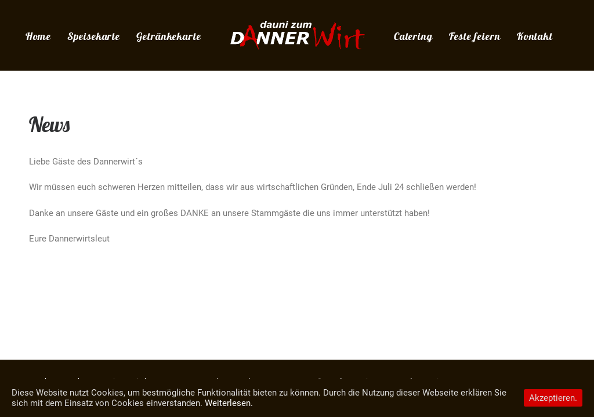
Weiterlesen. (229, 403)
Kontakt (535, 36)
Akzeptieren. (553, 398)
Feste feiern (475, 36)
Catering (413, 36)
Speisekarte (93, 36)
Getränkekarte (168, 36)
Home (39, 36)
